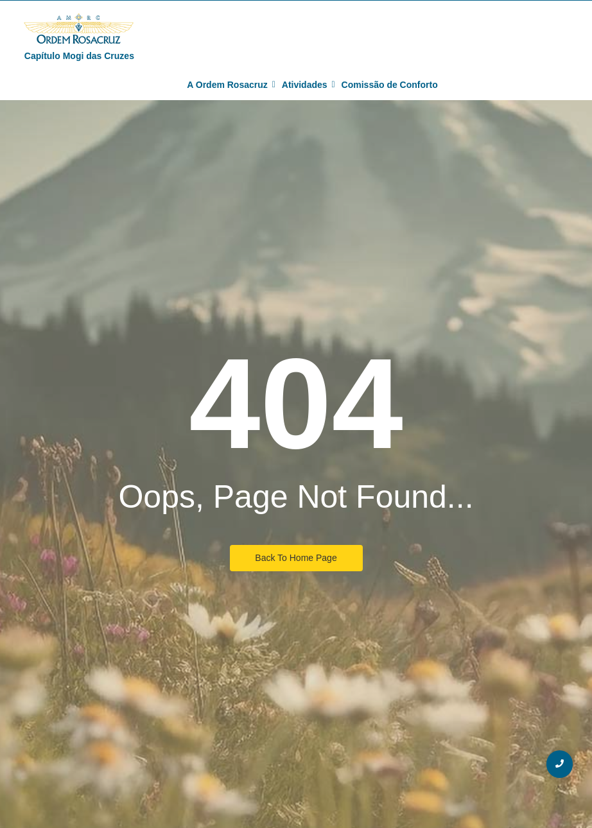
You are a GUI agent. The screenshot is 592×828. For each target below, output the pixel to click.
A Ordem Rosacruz (229, 85)
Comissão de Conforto (390, 85)
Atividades (306, 85)
